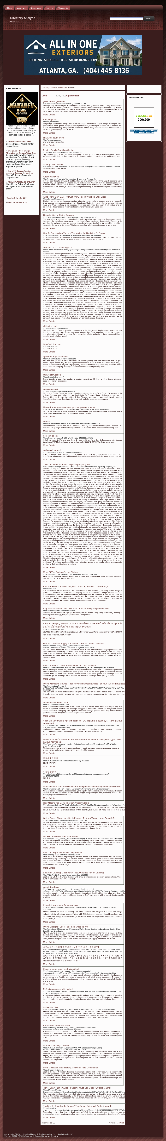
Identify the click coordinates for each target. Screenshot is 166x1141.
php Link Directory (51, 1136)
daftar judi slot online (53, 164)
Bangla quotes (50, 119)
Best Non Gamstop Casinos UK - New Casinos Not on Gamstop (73, 872)
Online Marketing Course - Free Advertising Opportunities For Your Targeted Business (84, 684)
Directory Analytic (49, 87)
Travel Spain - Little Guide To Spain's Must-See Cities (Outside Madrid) (77, 1088)
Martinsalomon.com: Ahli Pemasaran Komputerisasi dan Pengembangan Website (82, 786)
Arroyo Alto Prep (51, 177)
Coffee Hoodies (50, 1007)
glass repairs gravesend (54, 101)
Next (122, 1123)
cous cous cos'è (50, 389)
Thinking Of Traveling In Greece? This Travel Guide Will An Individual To (77, 1106)
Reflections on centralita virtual (58, 989)
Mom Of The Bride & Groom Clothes (60, 572)
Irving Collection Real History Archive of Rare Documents (70, 1067)
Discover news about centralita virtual (61, 969)
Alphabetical (72, 95)
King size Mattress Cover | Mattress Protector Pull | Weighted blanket (76, 608)
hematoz (47, 421)
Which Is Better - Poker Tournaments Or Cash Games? (69, 665)
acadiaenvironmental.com (55, 702)
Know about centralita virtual (56, 1025)
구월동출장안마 (50, 758)
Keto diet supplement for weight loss (60, 905)
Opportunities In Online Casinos (58, 215)
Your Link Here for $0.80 (17, 198)
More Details (49, 114)
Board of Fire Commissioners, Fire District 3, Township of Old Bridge (75, 586)
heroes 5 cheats (51, 436)
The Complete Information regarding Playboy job (66, 464)
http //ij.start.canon (52, 375)
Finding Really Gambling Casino (58, 150)
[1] (117, 1123)
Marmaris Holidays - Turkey (56, 1045)
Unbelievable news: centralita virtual (60, 836)
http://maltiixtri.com (52, 344)
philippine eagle (50, 326)
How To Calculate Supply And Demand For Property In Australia (73, 643)
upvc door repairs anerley (55, 356)
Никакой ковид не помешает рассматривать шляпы (69, 407)
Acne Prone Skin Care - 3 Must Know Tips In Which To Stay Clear (74, 197)
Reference (62, 87)
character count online (53, 138)
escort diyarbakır (51, 887)
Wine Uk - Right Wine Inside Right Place (62, 852)
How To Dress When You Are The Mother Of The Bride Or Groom (74, 233)
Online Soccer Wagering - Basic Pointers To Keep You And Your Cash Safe (79, 818)
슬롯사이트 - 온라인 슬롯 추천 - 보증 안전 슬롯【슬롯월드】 (71, 947)
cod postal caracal (51, 450)
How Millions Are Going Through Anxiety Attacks (66, 803)
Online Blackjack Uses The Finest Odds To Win (65, 927)
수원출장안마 (49, 771)
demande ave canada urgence (57, 247)
